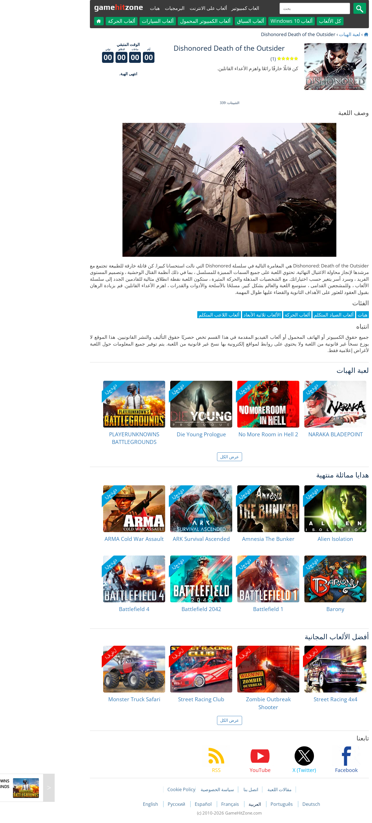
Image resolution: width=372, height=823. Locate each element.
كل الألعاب (287, 20)
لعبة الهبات (306, 34)
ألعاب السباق (207, 20)
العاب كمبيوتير (202, 8)
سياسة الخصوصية (174, 789)
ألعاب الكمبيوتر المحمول (162, 20)
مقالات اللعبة (236, 789)
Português (239, 804)
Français (187, 804)
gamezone (75, 7)
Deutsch (268, 804)
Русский (133, 804)
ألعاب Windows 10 (248, 20)
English (107, 804)
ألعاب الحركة (78, 20)
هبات (111, 8)
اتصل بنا (207, 789)
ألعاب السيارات (114, 20)
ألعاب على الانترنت (165, 8)
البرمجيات (131, 8)
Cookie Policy (138, 789)
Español (160, 804)
